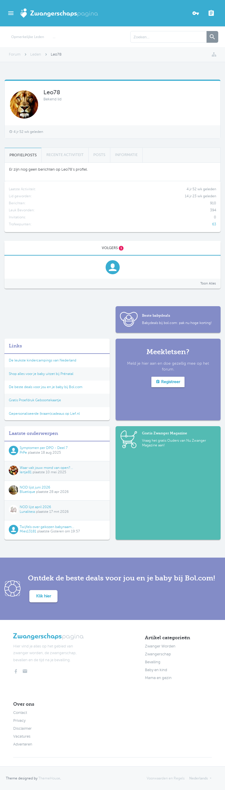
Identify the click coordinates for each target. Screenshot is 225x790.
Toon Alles (208, 283)
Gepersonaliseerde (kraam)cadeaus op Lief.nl (44, 414)
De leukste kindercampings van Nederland (42, 360)
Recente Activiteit (65, 154)
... (54, 37)
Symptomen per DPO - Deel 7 (43, 448)
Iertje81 (26, 472)
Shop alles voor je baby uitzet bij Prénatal (41, 374)
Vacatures (22, 736)
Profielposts (23, 155)
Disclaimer (22, 728)
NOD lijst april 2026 (35, 507)
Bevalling (152, 662)
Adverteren (22, 744)
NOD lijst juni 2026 (35, 487)
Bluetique (27, 492)
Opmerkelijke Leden (27, 37)
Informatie (126, 154)
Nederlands (198, 778)
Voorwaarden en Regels (166, 778)
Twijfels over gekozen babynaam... (47, 527)
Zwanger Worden (160, 646)
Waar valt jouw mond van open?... (46, 468)
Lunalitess (27, 512)
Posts (99, 154)
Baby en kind (156, 670)
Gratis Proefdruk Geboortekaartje (35, 400)
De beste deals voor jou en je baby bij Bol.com (45, 387)
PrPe (23, 452)
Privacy (19, 721)
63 (214, 224)
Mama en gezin (158, 678)
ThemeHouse (49, 778)
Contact (20, 713)
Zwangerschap (158, 654)
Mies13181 (28, 531)
